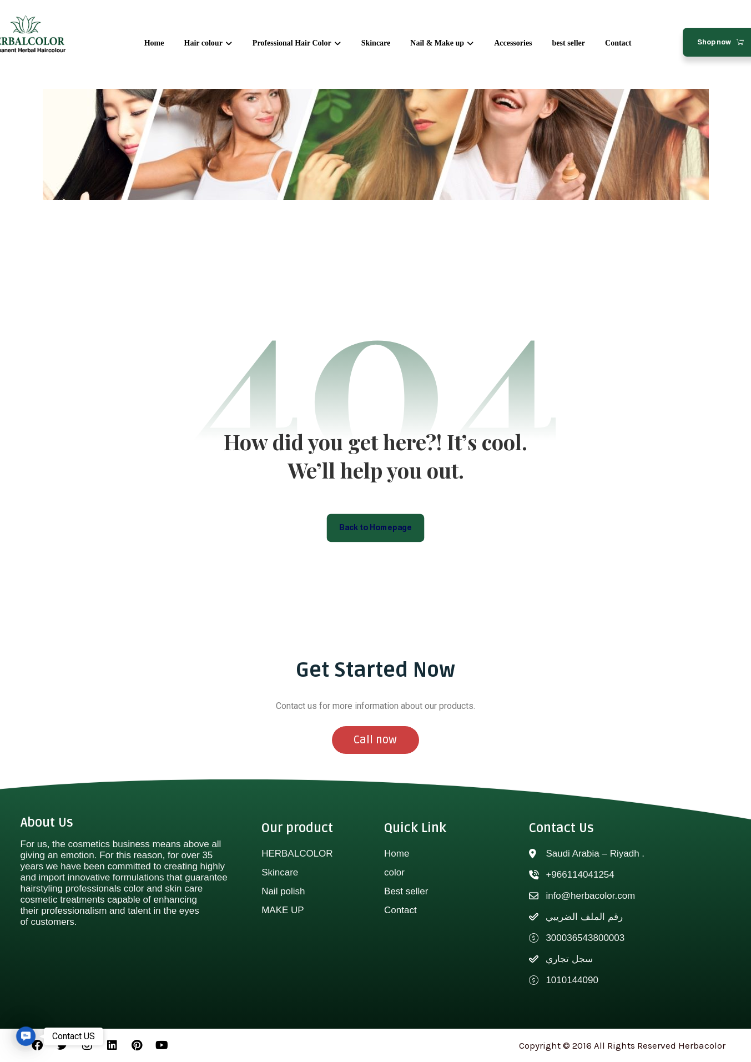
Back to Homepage (375, 527)
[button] (26, 1036)
